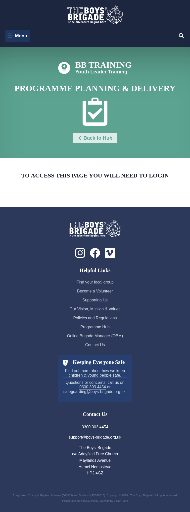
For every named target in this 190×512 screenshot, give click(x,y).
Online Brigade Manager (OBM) (95, 336)
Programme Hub (94, 327)
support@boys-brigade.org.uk (95, 437)
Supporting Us (94, 300)
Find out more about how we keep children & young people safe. (95, 373)
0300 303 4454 (92, 387)
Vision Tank (121, 500)
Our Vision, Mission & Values (95, 309)
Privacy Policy (89, 500)
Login (98, 187)
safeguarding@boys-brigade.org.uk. (95, 392)
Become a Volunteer (95, 291)
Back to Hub (95, 138)
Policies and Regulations (95, 318)
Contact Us (95, 345)
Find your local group (94, 282)
